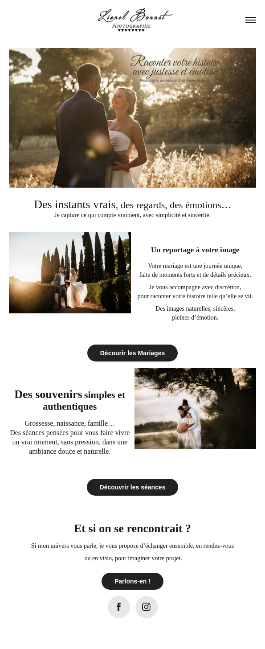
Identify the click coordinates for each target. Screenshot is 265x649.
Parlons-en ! (132, 581)
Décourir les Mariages (132, 353)
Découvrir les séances (133, 487)
